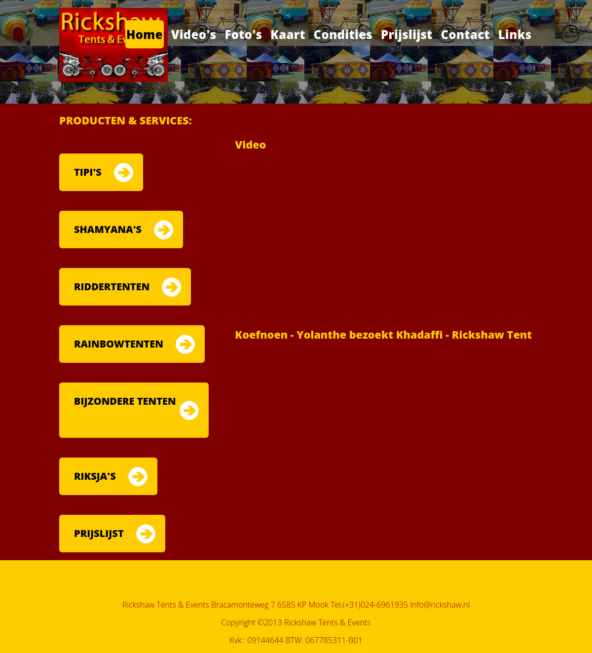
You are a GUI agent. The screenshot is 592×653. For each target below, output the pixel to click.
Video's (194, 34)
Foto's (243, 34)
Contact (465, 34)
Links (515, 34)
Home (144, 34)
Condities (343, 34)
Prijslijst (407, 34)
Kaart (287, 34)
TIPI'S (88, 172)
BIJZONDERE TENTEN (125, 401)
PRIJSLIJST (99, 533)
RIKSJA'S (95, 476)
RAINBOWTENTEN (118, 343)
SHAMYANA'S (108, 229)
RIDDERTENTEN (111, 286)
